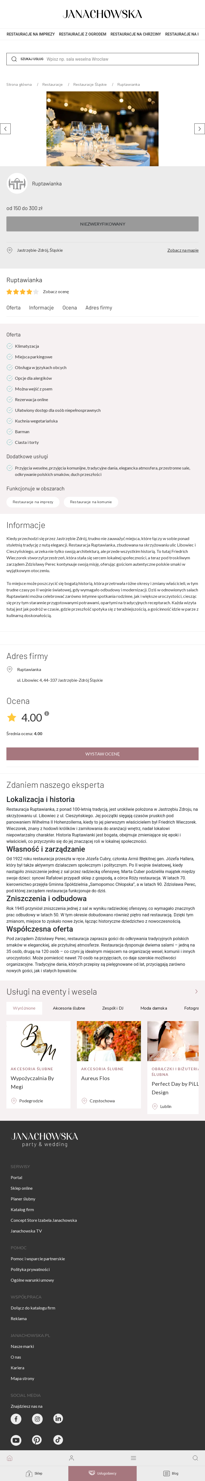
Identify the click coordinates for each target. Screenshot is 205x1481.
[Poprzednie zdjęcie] (5, 128)
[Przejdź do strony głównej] (196, 991)
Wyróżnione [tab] (24, 1008)
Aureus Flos (95, 1078)
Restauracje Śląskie (90, 84)
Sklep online (22, 1188)
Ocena (69, 307)
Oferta (13, 307)
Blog (170, 1473)
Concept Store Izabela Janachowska (44, 1220)
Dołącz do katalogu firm (33, 1307)
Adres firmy (98, 307)
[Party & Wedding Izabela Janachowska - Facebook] (16, 1419)
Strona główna (19, 84)
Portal (16, 1177)
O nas (16, 1356)
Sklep (34, 1474)
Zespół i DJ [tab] (112, 1008)
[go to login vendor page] (71, 1458)
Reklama (19, 1318)
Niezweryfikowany (102, 223)
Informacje (41, 307)
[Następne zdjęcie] (199, 128)
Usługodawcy (102, 1473)
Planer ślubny (23, 1198)
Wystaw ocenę (102, 753)
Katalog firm (22, 1209)
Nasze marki (22, 1346)
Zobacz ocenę (56, 291)
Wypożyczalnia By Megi (32, 1082)
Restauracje (53, 84)
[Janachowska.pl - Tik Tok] (58, 1440)
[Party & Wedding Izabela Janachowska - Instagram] (37, 1419)
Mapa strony (22, 1378)
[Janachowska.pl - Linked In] (58, 1419)
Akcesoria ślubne (32, 1069)
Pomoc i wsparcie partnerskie (38, 1258)
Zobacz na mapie (183, 250)
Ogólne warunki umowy (32, 1279)
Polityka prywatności (30, 1269)
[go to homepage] (9, 1458)
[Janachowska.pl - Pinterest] (37, 1440)
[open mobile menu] (133, 1458)
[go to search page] (195, 1458)
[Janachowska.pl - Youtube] (16, 1440)
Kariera (17, 1367)
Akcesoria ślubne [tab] (69, 1008)
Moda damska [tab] (153, 1008)
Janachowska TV (26, 1230)
